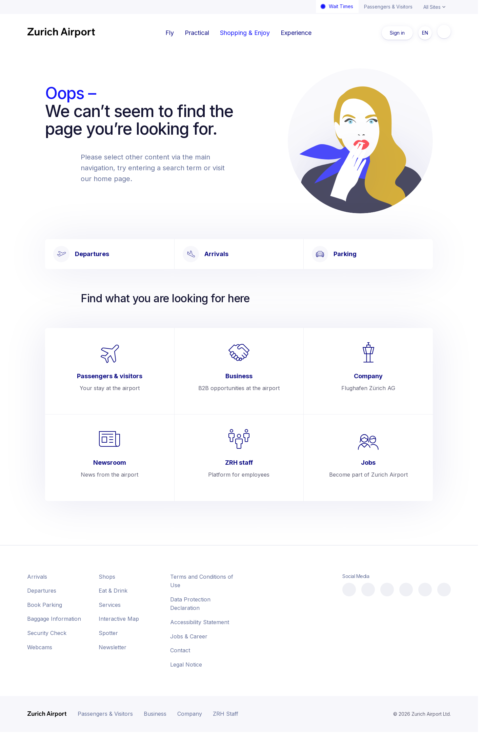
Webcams (39, 647)
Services (110, 604)
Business (155, 713)
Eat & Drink (113, 590)
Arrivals (37, 576)
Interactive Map (119, 618)
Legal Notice (186, 664)
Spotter (108, 633)
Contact (180, 650)
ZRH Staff (225, 713)
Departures (41, 590)
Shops (107, 576)
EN (425, 32)
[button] (434, 733)
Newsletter (112, 647)
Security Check (46, 633)
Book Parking (44, 604)
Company (189, 713)
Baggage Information (54, 618)
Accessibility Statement (199, 622)
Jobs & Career (188, 636)
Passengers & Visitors (388, 6)
